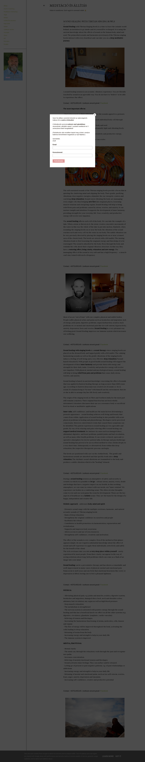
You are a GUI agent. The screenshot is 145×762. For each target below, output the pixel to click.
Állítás (5, 6)
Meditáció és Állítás (68, 5)
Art (5, 38)
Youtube (6, 32)
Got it (118, 756)
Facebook (104, 103)
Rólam (6, 17)
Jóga (5, 15)
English (6, 44)
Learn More (108, 756)
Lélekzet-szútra (9, 29)
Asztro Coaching (9, 9)
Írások (5, 26)
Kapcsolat (7, 23)
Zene (5, 35)
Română (6, 41)
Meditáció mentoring (10, 12)
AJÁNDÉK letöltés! (10, 20)
